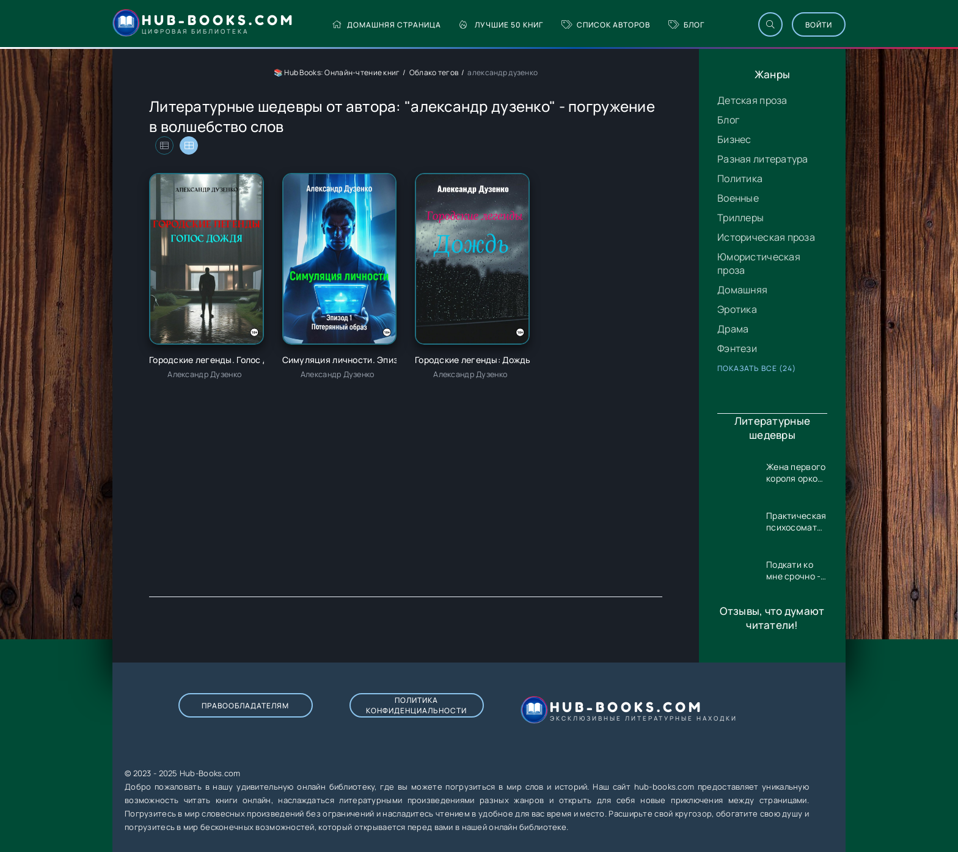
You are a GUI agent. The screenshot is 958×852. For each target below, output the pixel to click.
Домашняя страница (386, 25)
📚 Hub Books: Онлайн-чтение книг (337, 72)
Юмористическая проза (758, 263)
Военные (738, 198)
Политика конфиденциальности (416, 705)
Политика (739, 178)
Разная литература (762, 159)
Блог (686, 25)
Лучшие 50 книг (501, 25)
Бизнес (734, 139)
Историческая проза (766, 237)
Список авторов (605, 25)
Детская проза (752, 100)
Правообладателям (245, 705)
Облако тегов (433, 72)
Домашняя (742, 289)
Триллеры (740, 217)
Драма (732, 329)
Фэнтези (737, 348)
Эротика (737, 309)
